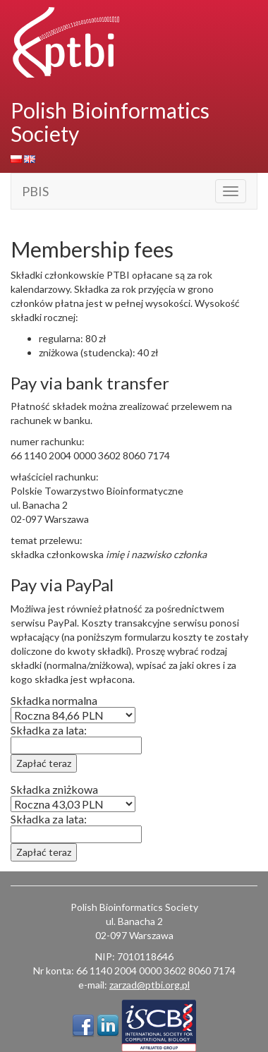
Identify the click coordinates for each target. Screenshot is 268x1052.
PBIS (35, 191)
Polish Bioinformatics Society (110, 121)
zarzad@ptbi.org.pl (149, 985)
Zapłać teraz (43, 763)
